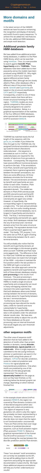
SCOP (14, 92)
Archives (33, 7)
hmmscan (12, 61)
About (7, 7)
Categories (16, 7)
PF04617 (20, 431)
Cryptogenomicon (20, 4)
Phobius (6, 363)
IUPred (15, 359)
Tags (25, 7)
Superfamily (25, 88)
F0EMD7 (15, 400)
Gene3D (12, 88)
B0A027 (22, 119)
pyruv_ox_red (8, 141)
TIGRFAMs (14, 102)
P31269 (28, 436)
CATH (5, 92)
